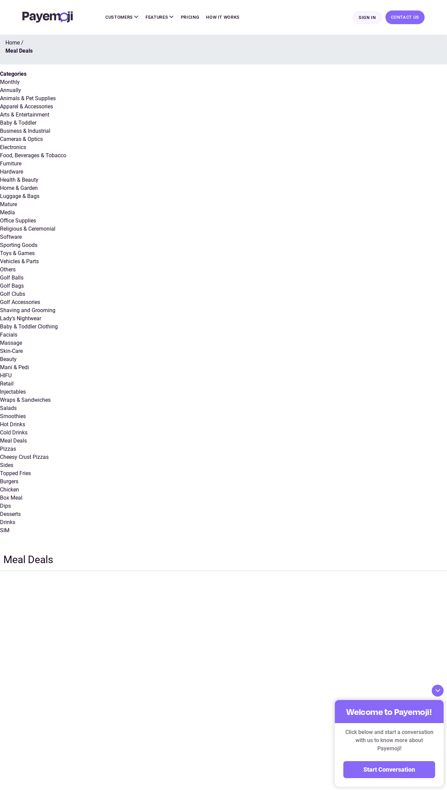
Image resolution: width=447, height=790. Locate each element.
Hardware (11, 171)
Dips (5, 506)
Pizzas (8, 449)
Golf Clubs (12, 294)
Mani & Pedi (14, 367)
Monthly (10, 82)
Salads (8, 408)
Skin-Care (11, 351)
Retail (7, 383)
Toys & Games (17, 253)
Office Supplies (18, 220)
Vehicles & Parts (19, 261)
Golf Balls (11, 277)
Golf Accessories (20, 302)
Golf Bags (12, 286)
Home (12, 42)
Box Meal (11, 498)
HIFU (6, 375)
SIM (5, 530)
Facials (8, 334)
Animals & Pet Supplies (28, 98)
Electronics (13, 147)
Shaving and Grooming (27, 310)
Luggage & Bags (19, 196)
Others (8, 269)
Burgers (9, 481)
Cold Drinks (14, 432)
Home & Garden (19, 188)
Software (11, 237)
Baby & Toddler (18, 123)
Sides (6, 465)
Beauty (8, 359)
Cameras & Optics (21, 139)
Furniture (10, 163)
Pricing (190, 17)
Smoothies (13, 416)
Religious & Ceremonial (27, 229)
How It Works (223, 17)
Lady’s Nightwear (20, 318)
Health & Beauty (19, 180)
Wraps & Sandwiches (25, 400)
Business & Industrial (25, 131)
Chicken (9, 489)
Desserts (10, 514)
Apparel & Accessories (26, 106)
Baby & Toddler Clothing (29, 326)
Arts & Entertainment (24, 114)
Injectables (13, 392)
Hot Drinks (12, 424)
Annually (10, 90)
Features (159, 17)
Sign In (367, 17)
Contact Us (405, 17)
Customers (122, 17)
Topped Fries (15, 473)
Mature (8, 204)
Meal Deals (13, 440)
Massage (11, 343)
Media (7, 212)
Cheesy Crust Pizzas (24, 457)
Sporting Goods (18, 245)
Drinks (7, 522)
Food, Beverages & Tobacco (33, 155)
